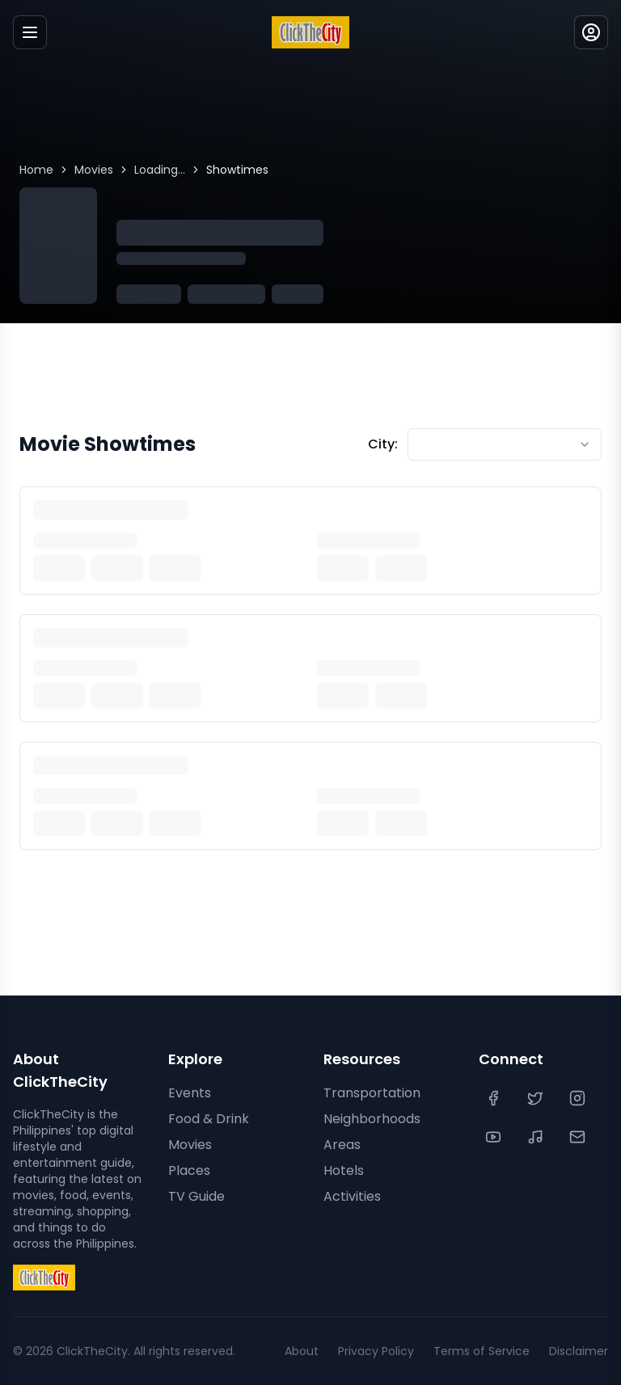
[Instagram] (579, 1098)
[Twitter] (537, 1098)
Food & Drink (208, 1118)
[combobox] (505, 444)
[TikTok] (537, 1136)
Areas (342, 1144)
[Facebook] (495, 1098)
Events (189, 1093)
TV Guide (196, 1196)
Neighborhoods (371, 1118)
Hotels (343, 1170)
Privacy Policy (376, 1351)
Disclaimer (578, 1351)
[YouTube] (495, 1136)
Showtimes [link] (237, 170)
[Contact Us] (579, 1136)
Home (36, 170)
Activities (352, 1196)
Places (189, 1170)
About (302, 1351)
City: (383, 444)
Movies (93, 170)
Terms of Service (481, 1351)
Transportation (371, 1093)
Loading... (159, 170)
